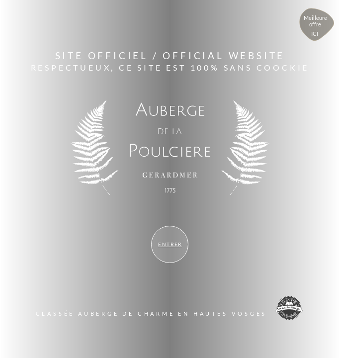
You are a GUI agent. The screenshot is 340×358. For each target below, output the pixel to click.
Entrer (170, 244)
